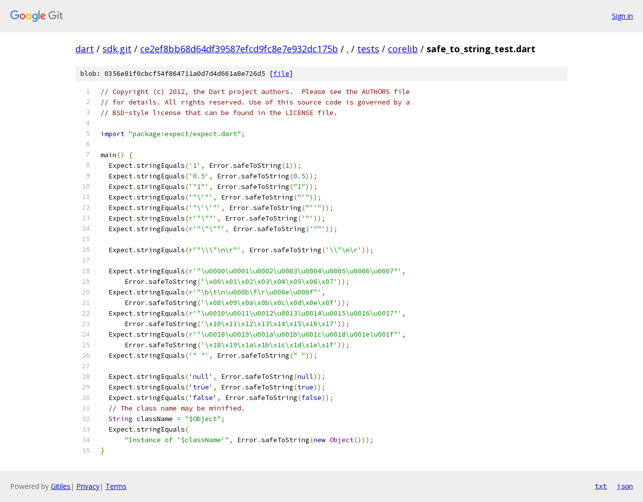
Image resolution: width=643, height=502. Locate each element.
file (281, 73)
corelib (403, 49)
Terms (116, 486)
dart (84, 49)
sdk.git (117, 49)
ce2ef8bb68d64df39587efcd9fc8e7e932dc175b (239, 49)
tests (368, 49)
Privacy (87, 486)
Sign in (622, 16)
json (625, 485)
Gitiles (60, 486)
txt (601, 485)
